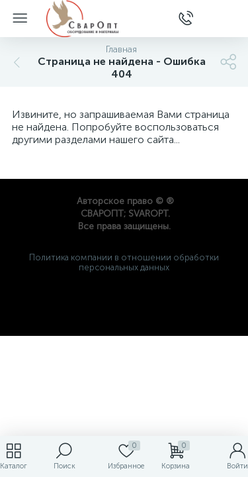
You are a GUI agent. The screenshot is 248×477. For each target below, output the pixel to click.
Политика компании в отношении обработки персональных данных (124, 262)
